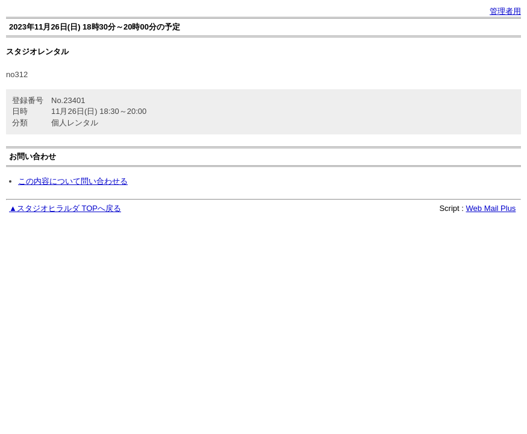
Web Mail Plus (491, 208)
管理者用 (505, 11)
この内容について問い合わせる (73, 181)
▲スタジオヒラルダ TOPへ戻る (65, 208)
